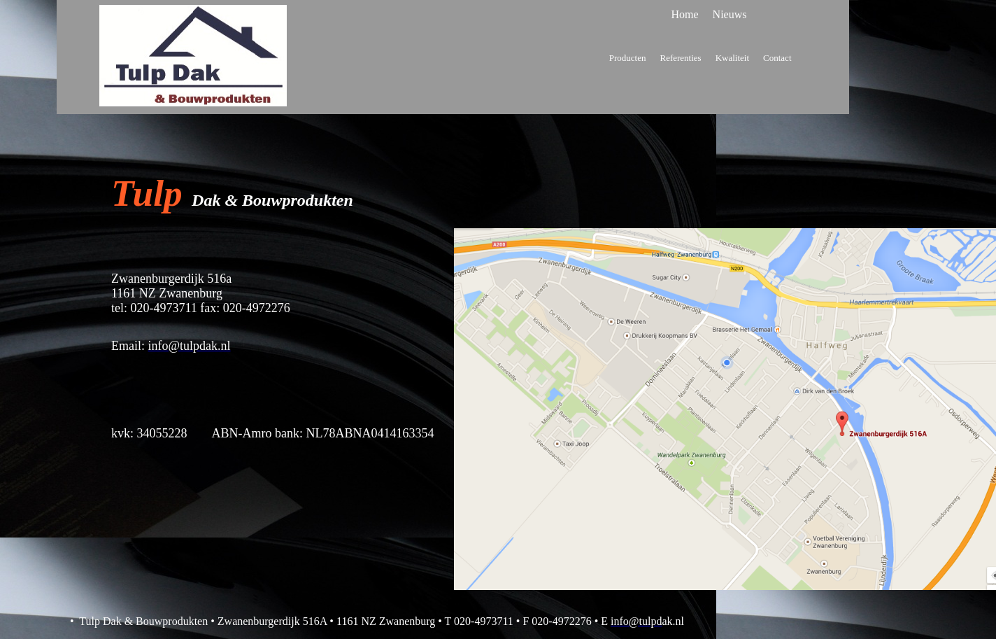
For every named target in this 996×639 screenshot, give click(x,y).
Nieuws (730, 14)
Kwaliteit (732, 57)
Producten (627, 57)
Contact (777, 57)
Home (685, 14)
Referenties (680, 57)
